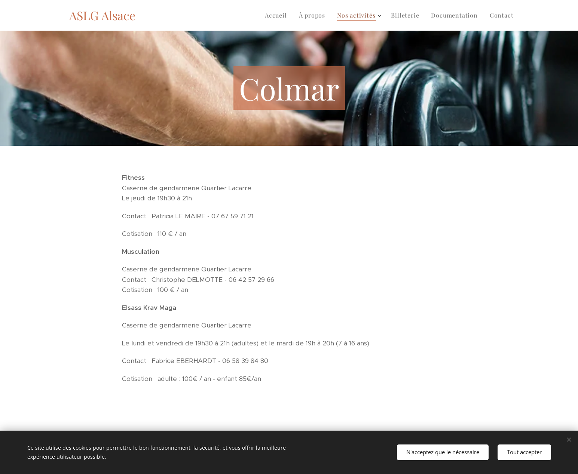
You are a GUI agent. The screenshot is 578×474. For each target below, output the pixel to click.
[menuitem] (278, 15)
